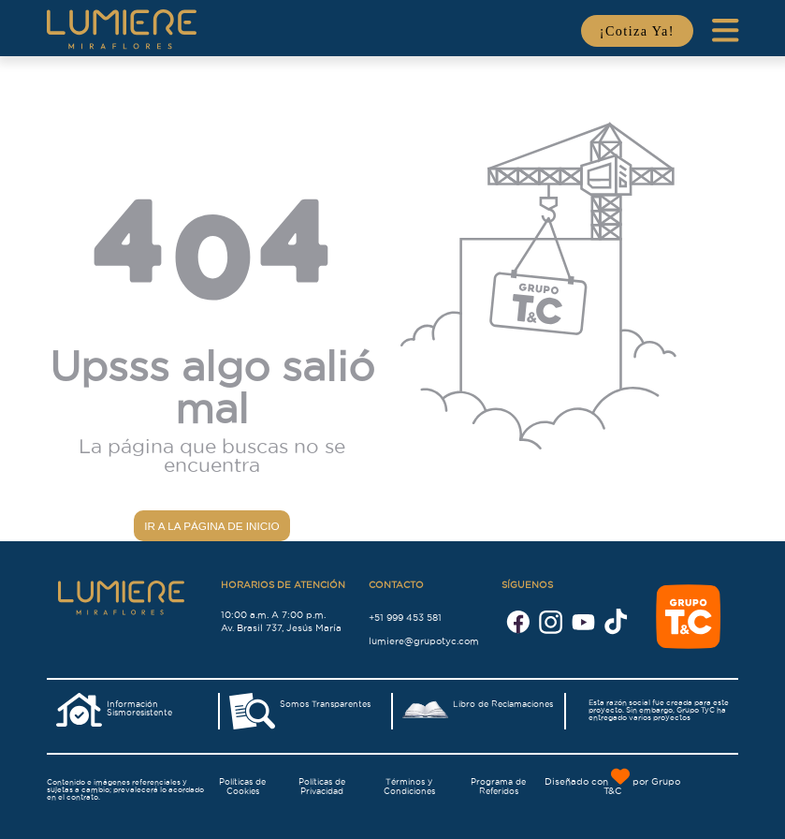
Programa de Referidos (498, 785)
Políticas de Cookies (242, 785)
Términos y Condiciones (409, 785)
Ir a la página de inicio (212, 525)
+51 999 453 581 (405, 616)
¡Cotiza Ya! (637, 30)
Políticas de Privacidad (321, 785)
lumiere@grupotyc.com (424, 640)
